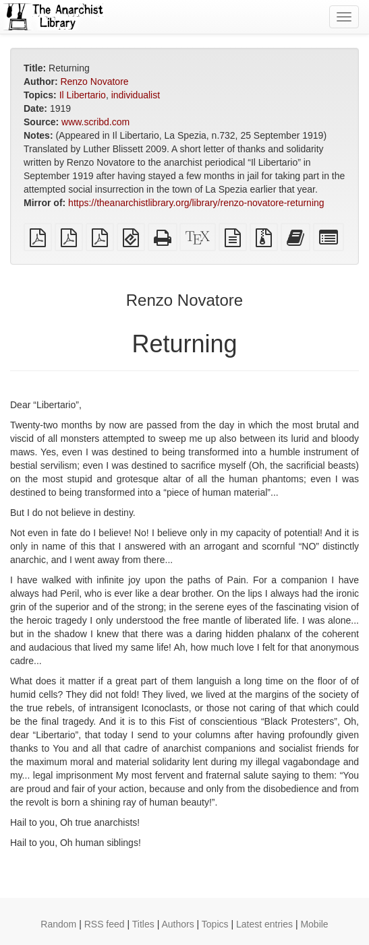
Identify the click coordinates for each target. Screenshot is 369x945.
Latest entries (264, 924)
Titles (143, 924)
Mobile (314, 924)
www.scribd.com (95, 122)
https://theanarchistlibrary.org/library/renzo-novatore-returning (196, 202)
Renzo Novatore (94, 81)
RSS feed (104, 924)
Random (58, 924)
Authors (177, 924)
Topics (215, 924)
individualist (135, 95)
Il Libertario (82, 95)
